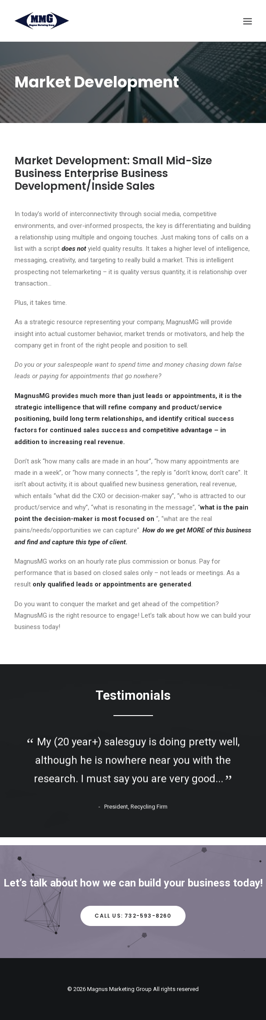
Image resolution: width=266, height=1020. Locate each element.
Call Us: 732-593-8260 (133, 915)
